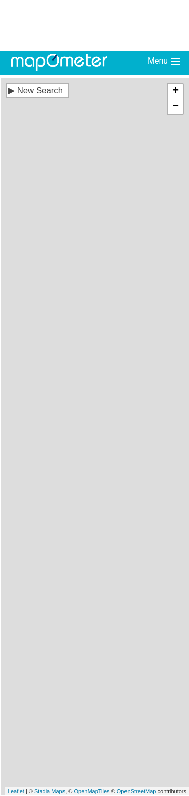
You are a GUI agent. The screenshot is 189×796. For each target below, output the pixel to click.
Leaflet (16, 791)
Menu (165, 61)
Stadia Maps (49, 791)
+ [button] (175, 91)
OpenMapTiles (91, 791)
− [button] (175, 106)
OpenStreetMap (136, 791)
